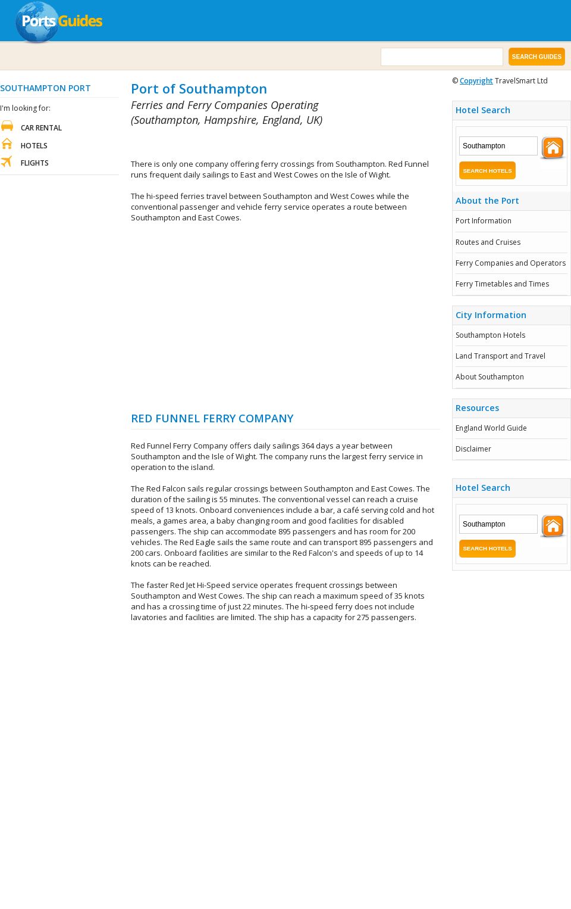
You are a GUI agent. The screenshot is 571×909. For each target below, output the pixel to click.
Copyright (476, 81)
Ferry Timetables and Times (502, 284)
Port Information (484, 221)
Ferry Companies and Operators (511, 263)
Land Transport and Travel (500, 356)
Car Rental (41, 128)
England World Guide (491, 428)
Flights (35, 163)
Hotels (34, 146)
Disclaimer (473, 449)
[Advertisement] (285, 317)
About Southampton (490, 377)
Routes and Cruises (488, 242)
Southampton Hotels (490, 335)
